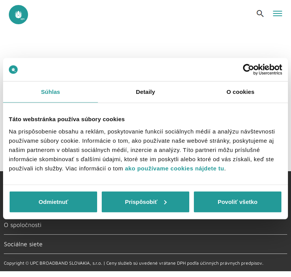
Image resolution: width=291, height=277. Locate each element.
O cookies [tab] (241, 91)
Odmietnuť (53, 201)
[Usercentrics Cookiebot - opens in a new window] (248, 69)
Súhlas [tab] (50, 91)
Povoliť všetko (238, 201)
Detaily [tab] (145, 91)
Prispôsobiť (146, 201)
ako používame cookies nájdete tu (174, 168)
